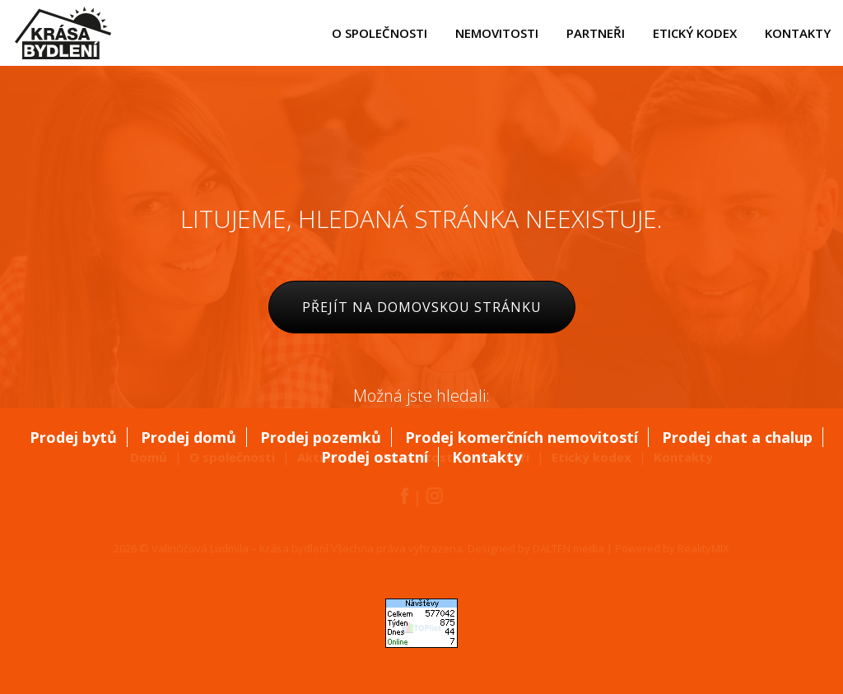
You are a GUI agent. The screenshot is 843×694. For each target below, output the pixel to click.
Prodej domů (188, 437)
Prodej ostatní (374, 457)
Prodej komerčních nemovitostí (521, 437)
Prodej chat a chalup (737, 437)
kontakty (798, 33)
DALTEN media (568, 548)
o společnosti (379, 33)
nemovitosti (496, 33)
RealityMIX (703, 548)
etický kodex (695, 33)
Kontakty (487, 457)
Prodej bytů (73, 437)
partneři (595, 33)
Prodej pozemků (320, 437)
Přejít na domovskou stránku (422, 307)
